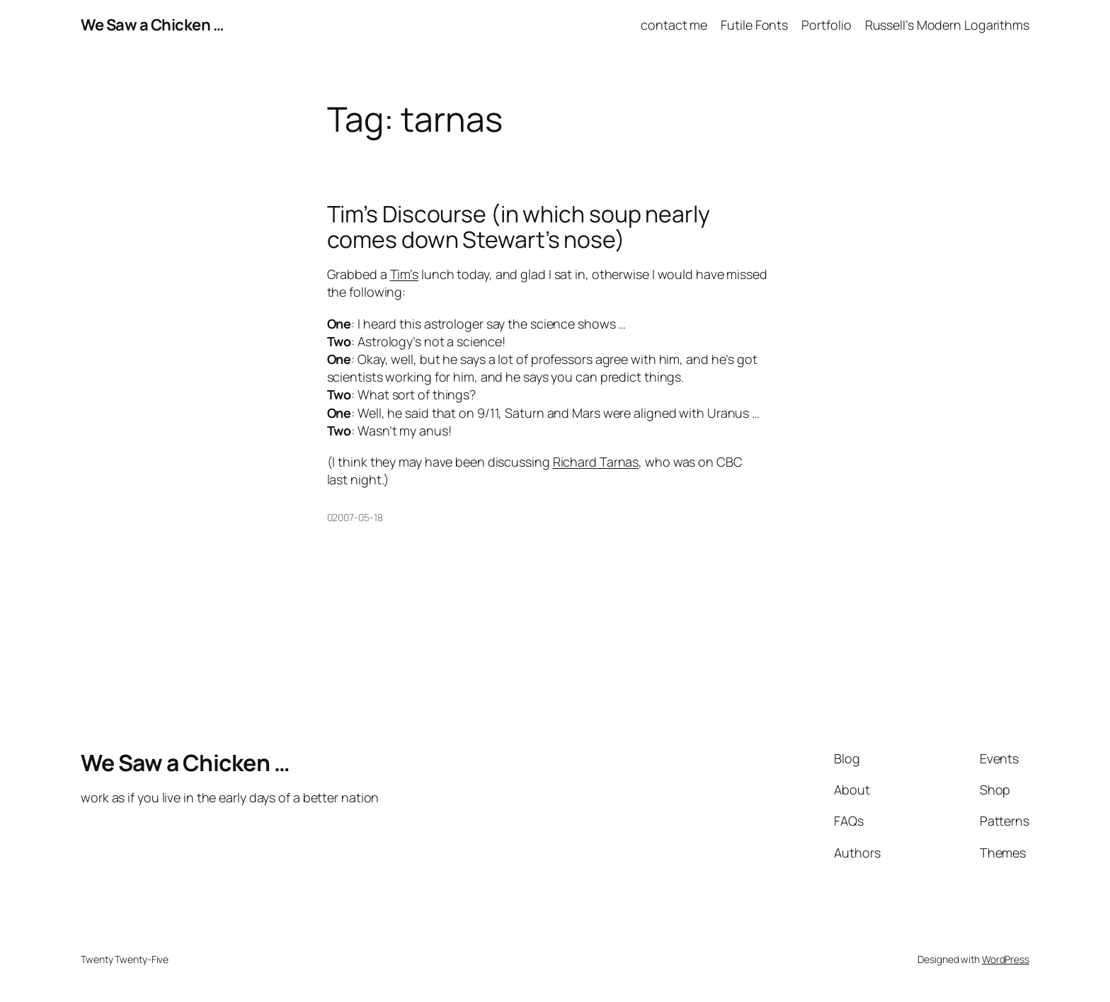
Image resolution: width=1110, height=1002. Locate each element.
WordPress (1005, 959)
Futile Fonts (754, 24)
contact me (674, 24)
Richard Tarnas (596, 461)
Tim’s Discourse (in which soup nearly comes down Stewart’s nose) (518, 226)
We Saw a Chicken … (152, 24)
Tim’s (404, 274)
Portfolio (826, 24)
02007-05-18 (355, 517)
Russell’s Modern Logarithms (947, 24)
